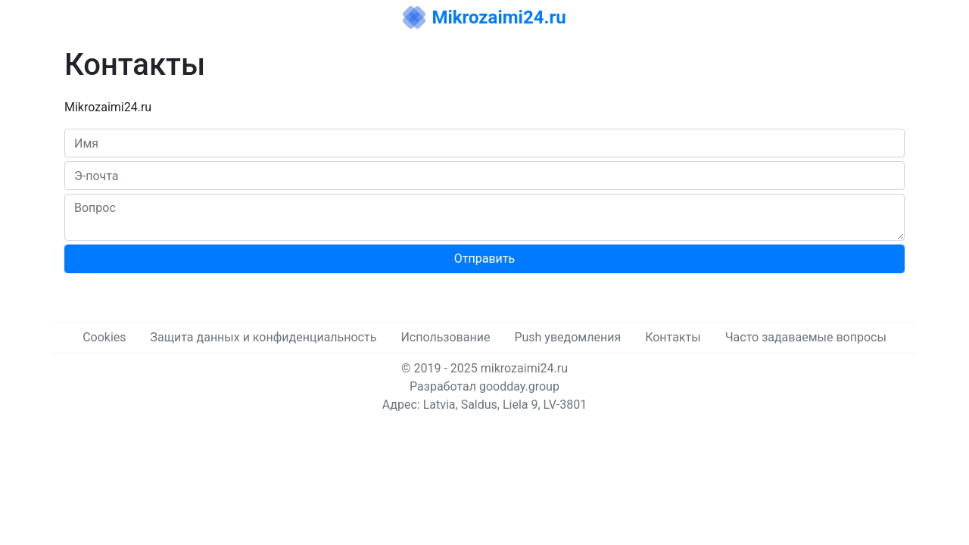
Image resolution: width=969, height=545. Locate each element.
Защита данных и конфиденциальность (264, 337)
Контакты (672, 337)
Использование (445, 337)
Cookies (104, 337)
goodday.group (519, 386)
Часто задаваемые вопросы (805, 337)
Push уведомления (567, 337)
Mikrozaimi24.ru (499, 17)
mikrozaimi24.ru (524, 368)
